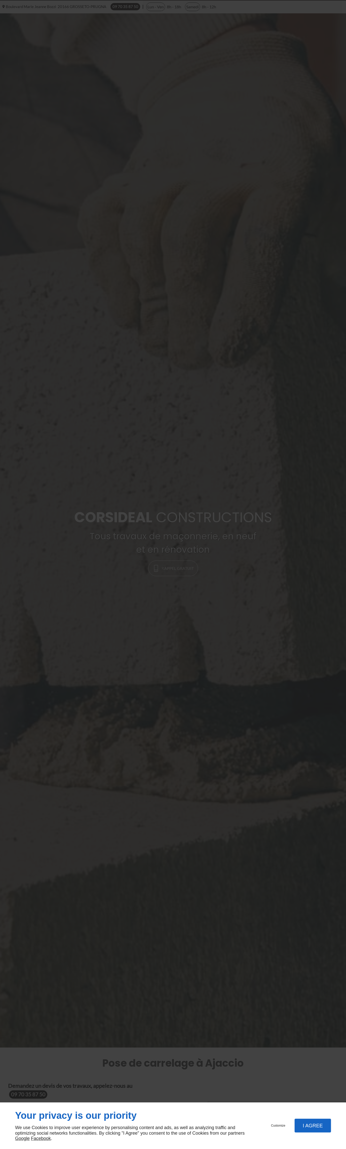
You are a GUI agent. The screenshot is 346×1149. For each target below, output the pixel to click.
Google (22, 1138)
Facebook (41, 1138)
